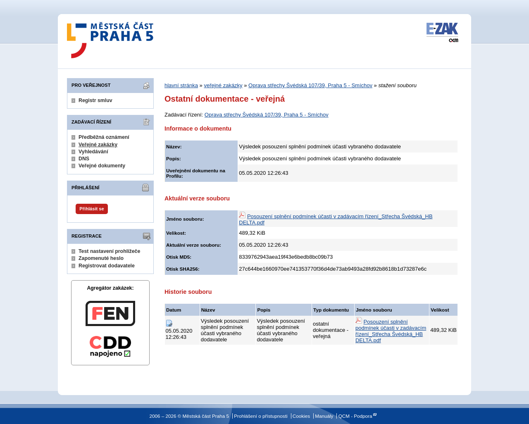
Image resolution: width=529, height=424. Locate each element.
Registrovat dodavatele (107, 266)
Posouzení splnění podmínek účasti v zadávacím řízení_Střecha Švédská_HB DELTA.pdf (390, 331)
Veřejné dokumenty (102, 166)
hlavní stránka (181, 85)
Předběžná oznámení (104, 137)
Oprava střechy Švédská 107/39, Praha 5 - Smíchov (310, 85)
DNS (84, 159)
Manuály (324, 416)
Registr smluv (95, 100)
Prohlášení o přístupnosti (260, 416)
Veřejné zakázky (98, 145)
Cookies (301, 416)
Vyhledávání (93, 152)
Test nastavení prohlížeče (109, 251)
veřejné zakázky (223, 85)
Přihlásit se (91, 208)
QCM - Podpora (355, 416)
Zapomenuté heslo (101, 258)
